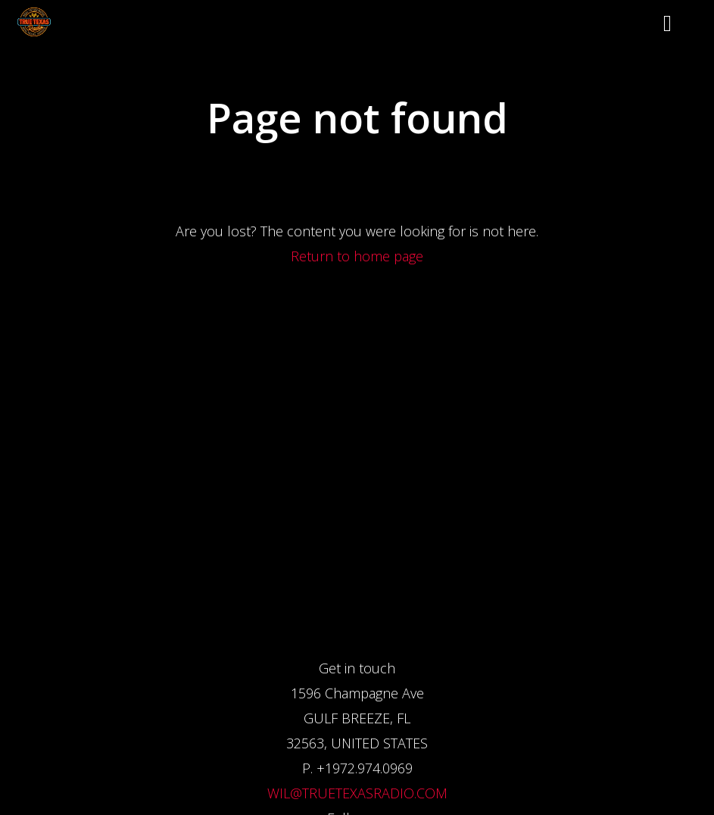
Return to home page (357, 256)
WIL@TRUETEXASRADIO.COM (357, 793)
